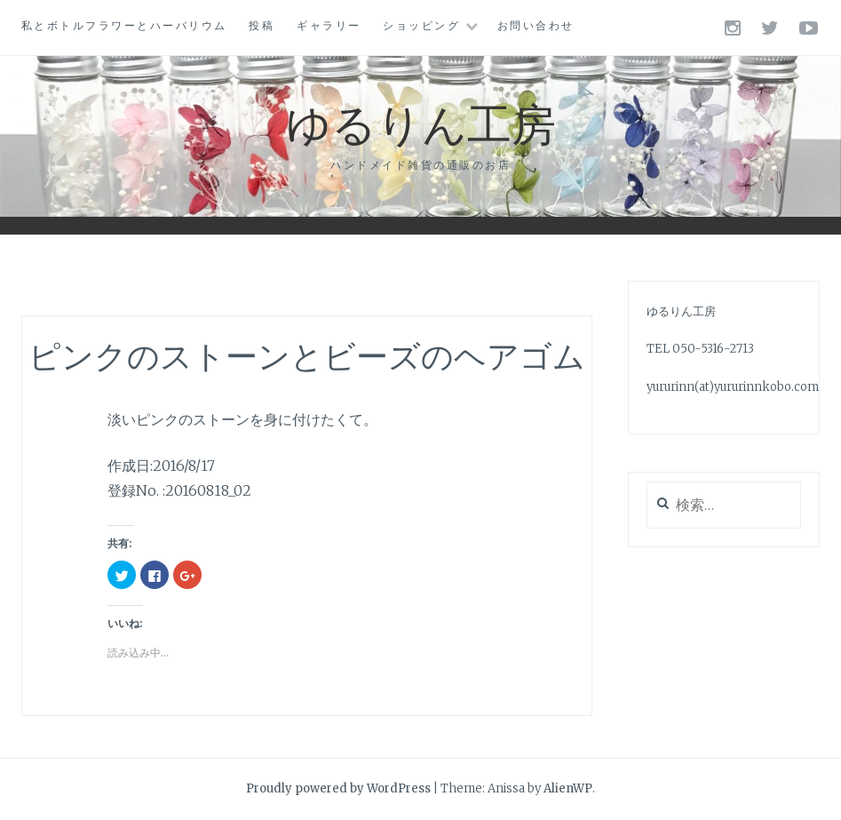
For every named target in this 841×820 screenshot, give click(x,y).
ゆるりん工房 (421, 122)
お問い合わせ (536, 25)
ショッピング (421, 25)
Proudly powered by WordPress (338, 788)
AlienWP (567, 788)
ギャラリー (329, 25)
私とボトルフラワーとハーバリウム (124, 25)
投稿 (261, 25)
